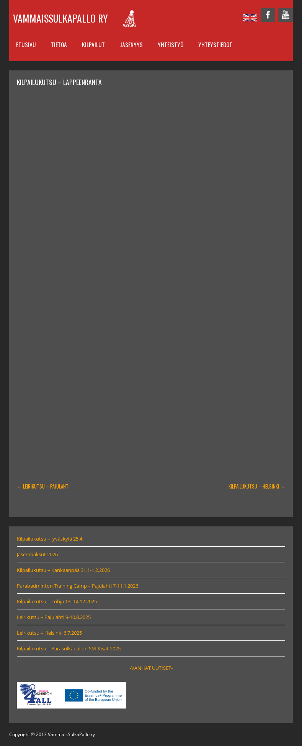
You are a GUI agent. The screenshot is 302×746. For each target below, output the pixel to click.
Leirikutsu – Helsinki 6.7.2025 (49, 632)
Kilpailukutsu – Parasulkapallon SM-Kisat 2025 (69, 648)
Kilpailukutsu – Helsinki (257, 486)
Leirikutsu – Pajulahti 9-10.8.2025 (54, 617)
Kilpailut (93, 44)
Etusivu (26, 44)
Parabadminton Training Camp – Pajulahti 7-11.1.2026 (77, 585)
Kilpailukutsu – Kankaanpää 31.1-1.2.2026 (63, 570)
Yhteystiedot (215, 44)
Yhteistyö (170, 44)
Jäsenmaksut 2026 (37, 554)
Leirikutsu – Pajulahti (43, 486)
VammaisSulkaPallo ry (60, 18)
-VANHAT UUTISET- (151, 668)
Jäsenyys (131, 44)
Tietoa (59, 44)
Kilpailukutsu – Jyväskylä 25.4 (49, 538)
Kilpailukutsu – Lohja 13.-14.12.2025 (57, 601)
